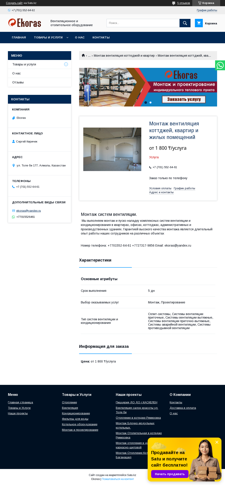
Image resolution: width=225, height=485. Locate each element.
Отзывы (18, 82)
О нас (80, 37)
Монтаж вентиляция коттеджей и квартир (124, 55)
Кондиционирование (76, 413)
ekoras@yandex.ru (28, 210)
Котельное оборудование (79, 424)
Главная (19, 37)
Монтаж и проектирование (80, 429)
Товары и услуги (48, 37)
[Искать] (185, 23)
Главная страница (20, 402)
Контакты (101, 37)
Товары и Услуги (19, 407)
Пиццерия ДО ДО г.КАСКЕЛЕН (136, 402)
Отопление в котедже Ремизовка (138, 417)
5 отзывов (183, 3)
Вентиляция (70, 407)
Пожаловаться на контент (118, 479)
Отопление (69, 402)
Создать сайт (14, 3)
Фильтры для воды (75, 418)
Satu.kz (131, 475)
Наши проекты (18, 413)
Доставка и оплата (183, 407)
